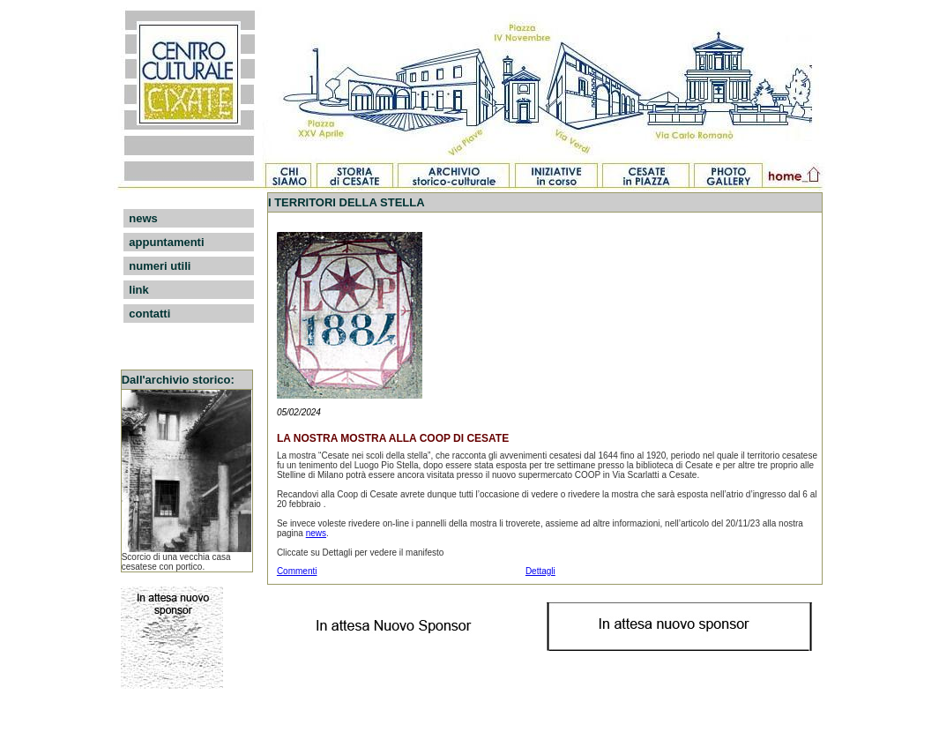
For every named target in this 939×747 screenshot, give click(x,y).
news (143, 218)
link (138, 289)
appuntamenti (166, 242)
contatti (149, 313)
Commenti (297, 571)
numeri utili (159, 266)
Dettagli (540, 571)
